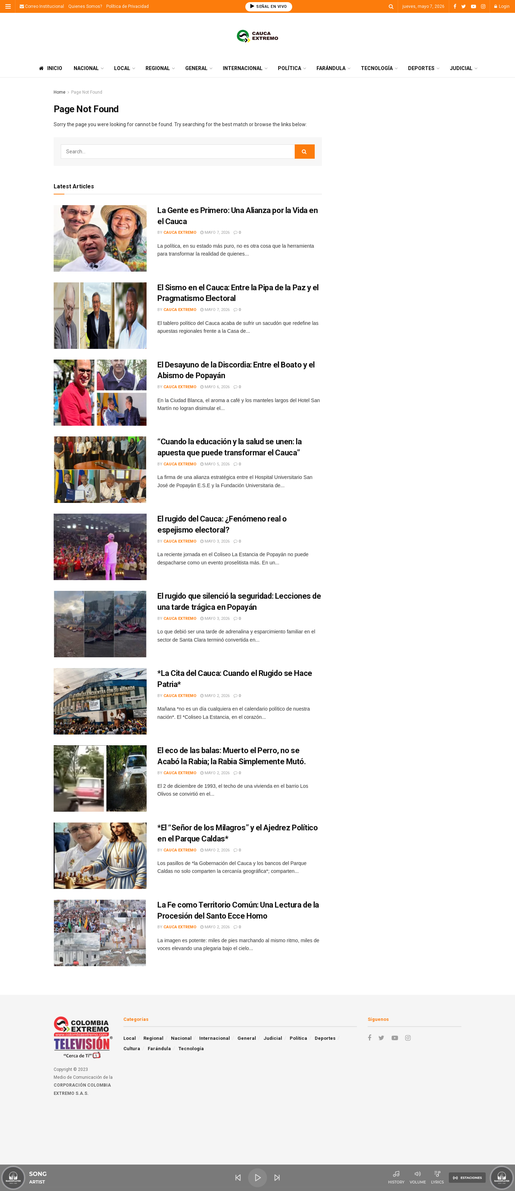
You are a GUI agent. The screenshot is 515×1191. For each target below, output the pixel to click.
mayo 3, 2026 (215, 541)
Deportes (421, 68)
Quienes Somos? (85, 6)
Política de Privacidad (127, 6)
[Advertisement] (399, 138)
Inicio (50, 68)
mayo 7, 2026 (215, 232)
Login (502, 6)
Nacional (86, 68)
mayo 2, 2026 (215, 695)
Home (59, 92)
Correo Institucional (42, 6)
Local (122, 68)
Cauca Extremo (179, 232)
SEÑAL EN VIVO (268, 6)
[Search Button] (305, 151)
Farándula (331, 68)
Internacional (243, 68)
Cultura (131, 1048)
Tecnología (377, 68)
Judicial (461, 68)
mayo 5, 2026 (215, 464)
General (196, 68)
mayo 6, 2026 (215, 387)
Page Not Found (86, 92)
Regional (158, 68)
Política (289, 68)
